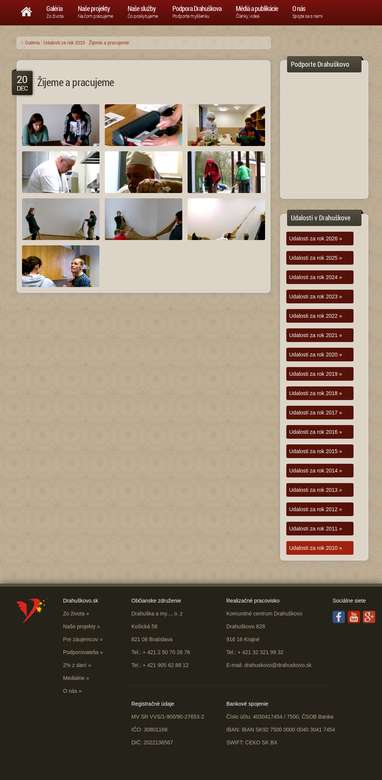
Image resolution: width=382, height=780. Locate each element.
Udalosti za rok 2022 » (315, 316)
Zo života (74, 614)
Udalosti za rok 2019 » (315, 374)
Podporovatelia (80, 652)
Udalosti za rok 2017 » (315, 413)
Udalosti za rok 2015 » (315, 451)
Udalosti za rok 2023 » (315, 296)
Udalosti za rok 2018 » (315, 393)
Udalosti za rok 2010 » (315, 548)
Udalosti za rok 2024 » (315, 277)
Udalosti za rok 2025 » (315, 258)
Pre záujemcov (80, 639)
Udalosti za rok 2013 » (315, 490)
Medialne (74, 678)
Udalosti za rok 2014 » (315, 471)
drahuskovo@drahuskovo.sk (277, 665)
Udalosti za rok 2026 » (315, 238)
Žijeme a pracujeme (109, 43)
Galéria (32, 43)
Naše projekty (79, 626)
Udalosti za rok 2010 (64, 43)
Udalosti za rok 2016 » (315, 432)
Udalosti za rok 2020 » (315, 355)
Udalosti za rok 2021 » (315, 335)
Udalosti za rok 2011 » (315, 529)
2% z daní (75, 665)
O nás (70, 691)
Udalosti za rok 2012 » (315, 509)
